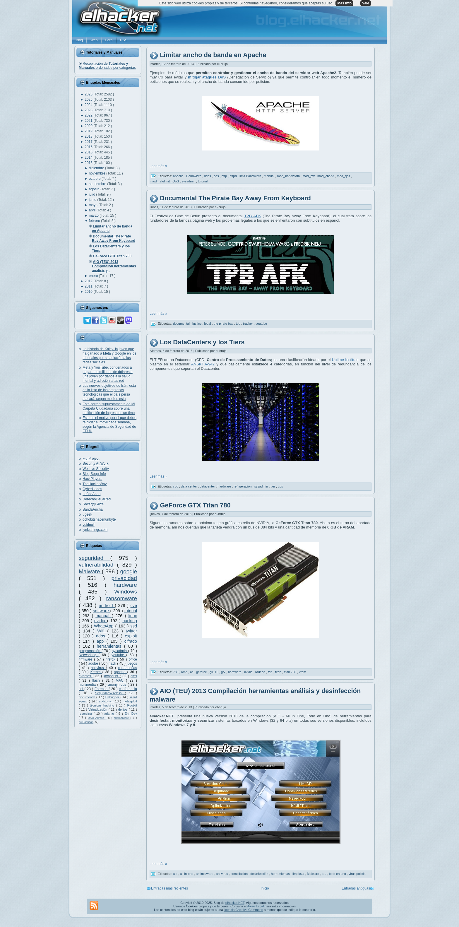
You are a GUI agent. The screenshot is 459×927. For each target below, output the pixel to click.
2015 (89, 152)
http (225, 176)
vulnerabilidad (98, 565)
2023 (89, 110)
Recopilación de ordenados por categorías (107, 65)
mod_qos (344, 176)
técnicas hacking (103, 705)
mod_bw (309, 176)
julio (92, 194)
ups (280, 486)
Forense (102, 689)
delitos (123, 709)
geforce (202, 672)
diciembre (97, 168)
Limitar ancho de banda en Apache (213, 55)
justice (197, 323)
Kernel (96, 672)
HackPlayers (92, 479)
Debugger (112, 697)
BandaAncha (93, 509)
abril (93, 210)
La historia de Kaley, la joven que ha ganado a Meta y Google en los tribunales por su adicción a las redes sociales (109, 355)
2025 (89, 100)
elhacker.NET (234, 902)
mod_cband (326, 176)
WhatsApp (104, 626)
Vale (365, 3)
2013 (89, 163)
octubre (95, 179)
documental (87, 697)
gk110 (214, 672)
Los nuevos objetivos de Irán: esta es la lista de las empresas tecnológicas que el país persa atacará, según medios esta (109, 392)
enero (94, 276)
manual (103, 615)
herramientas (110, 646)
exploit (131, 636)
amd (184, 672)
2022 (89, 115)
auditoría (106, 701)
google (128, 571)
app (101, 641)
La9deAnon (91, 494)
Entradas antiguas (356, 888)
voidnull (89, 525)
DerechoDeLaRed (97, 499)
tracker (248, 323)
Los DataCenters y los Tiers (202, 342)
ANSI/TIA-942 (202, 364)
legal (208, 323)
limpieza (298, 873)
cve (134, 605)
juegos (132, 663)
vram (302, 672)
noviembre (97, 173)
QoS (176, 181)
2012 (89, 281)
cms (134, 676)
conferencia (128, 689)
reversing (86, 713)
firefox (111, 659)
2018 (89, 136)
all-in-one (187, 873)
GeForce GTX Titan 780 (195, 505)
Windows (125, 592)
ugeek (87, 514)
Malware (90, 571)
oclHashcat (86, 722)
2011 (89, 286)
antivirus (98, 668)
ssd (134, 626)
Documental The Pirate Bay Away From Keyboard (235, 198)
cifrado (130, 641)
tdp (270, 672)
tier (273, 486)
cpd (176, 486)
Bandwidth (194, 176)
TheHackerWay (95, 484)
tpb (238, 323)
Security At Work (95, 463)
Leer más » (158, 166)
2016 (89, 147)
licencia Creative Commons (243, 909)
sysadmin (120, 651)
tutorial (130, 610)
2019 (89, 131)
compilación (240, 873)
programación (90, 651)
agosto (94, 189)
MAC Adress (96, 717)
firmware (86, 659)
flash (97, 680)
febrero (95, 221)
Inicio (265, 888)
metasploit (130, 701)
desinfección (259, 873)
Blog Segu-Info (94, 474)
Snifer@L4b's (93, 504)
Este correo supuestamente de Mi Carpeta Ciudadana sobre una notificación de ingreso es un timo (109, 408)
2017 (89, 142)
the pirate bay (224, 323)
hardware (125, 585)
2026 (89, 94)
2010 (89, 292)
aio (175, 873)
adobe (93, 663)
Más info (344, 3)
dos (217, 176)
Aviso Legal (255, 906)
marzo (94, 215)
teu (324, 873)
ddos (102, 636)
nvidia (100, 620)
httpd (234, 176)
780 (176, 672)
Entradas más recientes (169, 888)
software (101, 610)
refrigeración (243, 486)
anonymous (118, 685)
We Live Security (96, 469)
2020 (89, 126)
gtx (223, 672)
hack (113, 663)
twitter (131, 631)
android (107, 605)
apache (120, 672)
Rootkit (132, 705)
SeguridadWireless (110, 693)
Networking (89, 655)
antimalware (122, 717)
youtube (119, 655)
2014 (89, 157)
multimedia (88, 685)
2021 (89, 121)
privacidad (124, 578)
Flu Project (91, 458)
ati (192, 672)
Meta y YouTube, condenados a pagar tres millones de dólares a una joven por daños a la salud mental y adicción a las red (108, 374)
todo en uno (338, 873)
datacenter (208, 486)
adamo (110, 713)
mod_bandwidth (289, 176)
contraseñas (127, 668)
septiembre (98, 184)
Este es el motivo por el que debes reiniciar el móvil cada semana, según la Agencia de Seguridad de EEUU (109, 424)
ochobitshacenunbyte (99, 519)
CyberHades (92, 489)
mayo (94, 205)
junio (93, 200)
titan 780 (290, 672)
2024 (89, 105)
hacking (129, 620)
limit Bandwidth (250, 176)
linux (132, 615)
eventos (86, 676)
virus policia (357, 873)
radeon (260, 672)
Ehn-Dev (131, 713)
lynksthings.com (95, 530)
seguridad (94, 558)
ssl (81, 689)
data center (189, 486)
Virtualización (98, 709)
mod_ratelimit (160, 181)
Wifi (102, 631)
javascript (111, 676)
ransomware (121, 598)
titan (278, 672)
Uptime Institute (345, 360)
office (133, 659)
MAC (121, 680)
